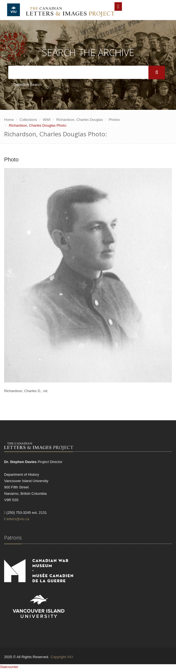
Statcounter (9, 667)
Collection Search (26, 85)
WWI (46, 120)
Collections (28, 120)
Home (9, 120)
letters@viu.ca (17, 519)
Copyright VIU (61, 657)
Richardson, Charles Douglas (79, 120)
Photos (114, 120)
